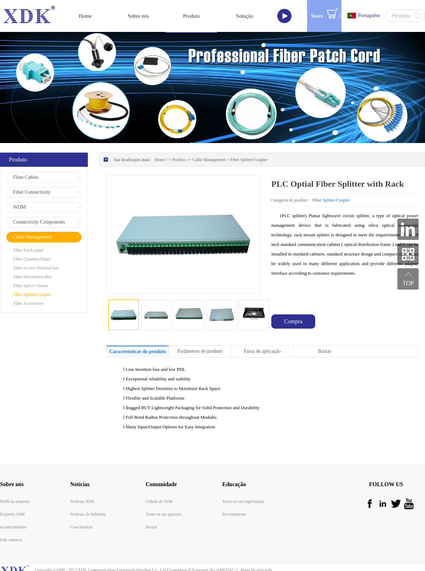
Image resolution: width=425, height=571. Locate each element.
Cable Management (209, 140)
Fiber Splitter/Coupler (249, 140)
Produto (179, 140)
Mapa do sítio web (255, 551)
